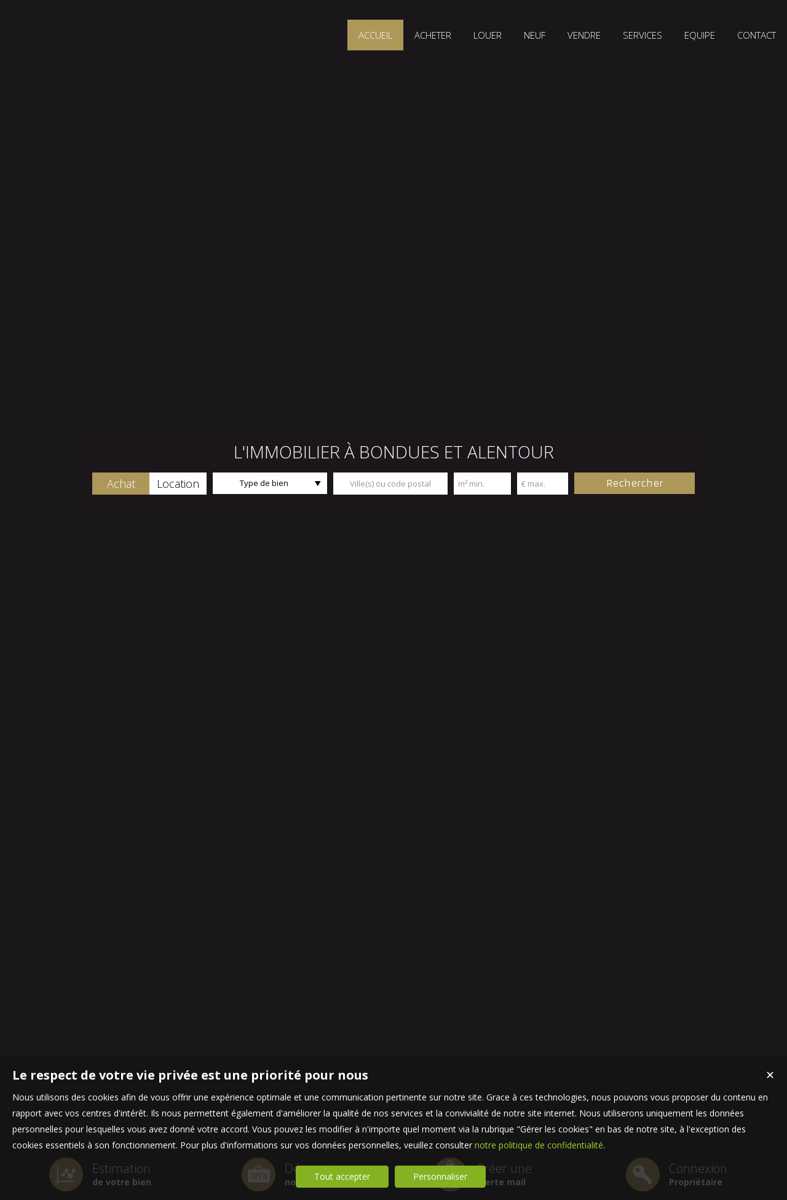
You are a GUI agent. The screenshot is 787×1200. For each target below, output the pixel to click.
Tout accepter (342, 1176)
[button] (120, 484)
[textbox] (390, 484)
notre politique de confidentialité (539, 1145)
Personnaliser (440, 1176)
